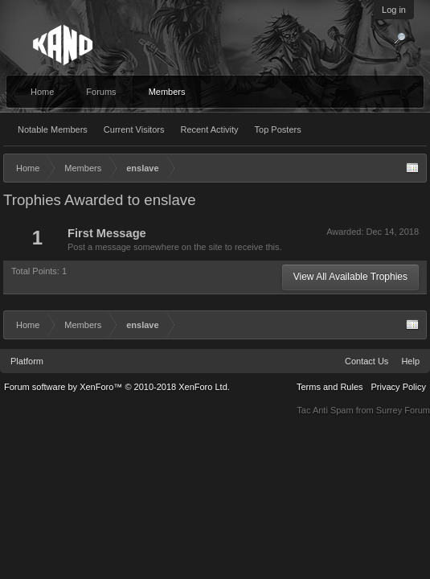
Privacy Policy (398, 387)
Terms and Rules (330, 387)
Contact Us (366, 361)
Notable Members (53, 129)
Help (410, 361)
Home (42, 91)
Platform (26, 361)
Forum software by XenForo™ (117, 387)
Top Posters (278, 129)
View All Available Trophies (350, 276)
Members (167, 91)
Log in (394, 9)
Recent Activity (209, 129)
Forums (101, 91)
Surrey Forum (403, 410)
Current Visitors (134, 129)
